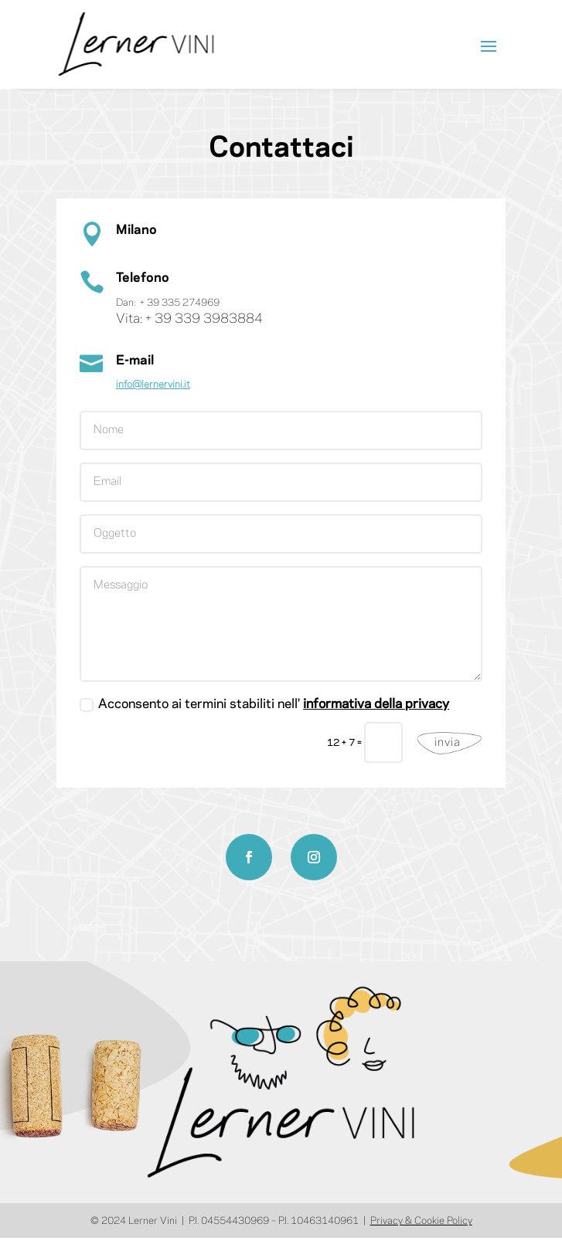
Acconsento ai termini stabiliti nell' (264, 705)
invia (447, 742)
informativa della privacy (376, 704)
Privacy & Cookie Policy (421, 1220)
